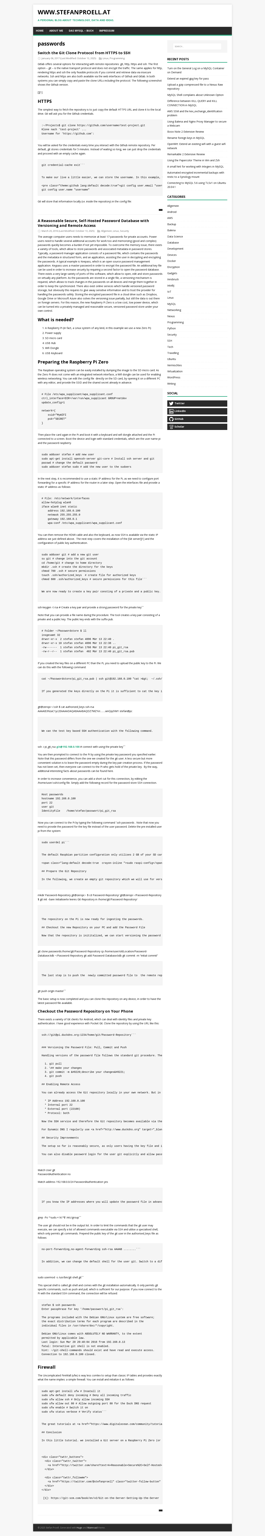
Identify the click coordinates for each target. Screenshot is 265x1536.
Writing (171, 383)
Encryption (173, 267)
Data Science (175, 236)
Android (171, 212)
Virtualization (175, 371)
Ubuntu (171, 359)
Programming (117, 58)
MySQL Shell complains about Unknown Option (195, 95)
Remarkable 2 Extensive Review (186, 154)
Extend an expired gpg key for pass (188, 78)
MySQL (171, 304)
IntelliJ (170, 285)
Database (173, 242)
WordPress (173, 377)
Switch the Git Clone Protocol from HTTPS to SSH (84, 52)
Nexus (171, 316)
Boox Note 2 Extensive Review (185, 131)
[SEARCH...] (197, 46)
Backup (171, 224)
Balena (171, 230)
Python (171, 328)
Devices (172, 255)
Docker (171, 261)
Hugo (79, 1527)
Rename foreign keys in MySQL (186, 138)
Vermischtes (174, 365)
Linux (106, 58)
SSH (169, 340)
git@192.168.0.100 (68, 746)
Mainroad (92, 1527)
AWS (170, 218)
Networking (174, 310)
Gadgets (172, 273)
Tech (170, 347)
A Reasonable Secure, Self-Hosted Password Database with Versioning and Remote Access (93, 223)
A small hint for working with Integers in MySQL (195, 166)
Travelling (173, 353)
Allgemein (106, 231)
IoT (169, 291)
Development (175, 248)
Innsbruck (173, 279)
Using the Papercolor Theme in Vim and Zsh (193, 160)
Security (124, 231)
